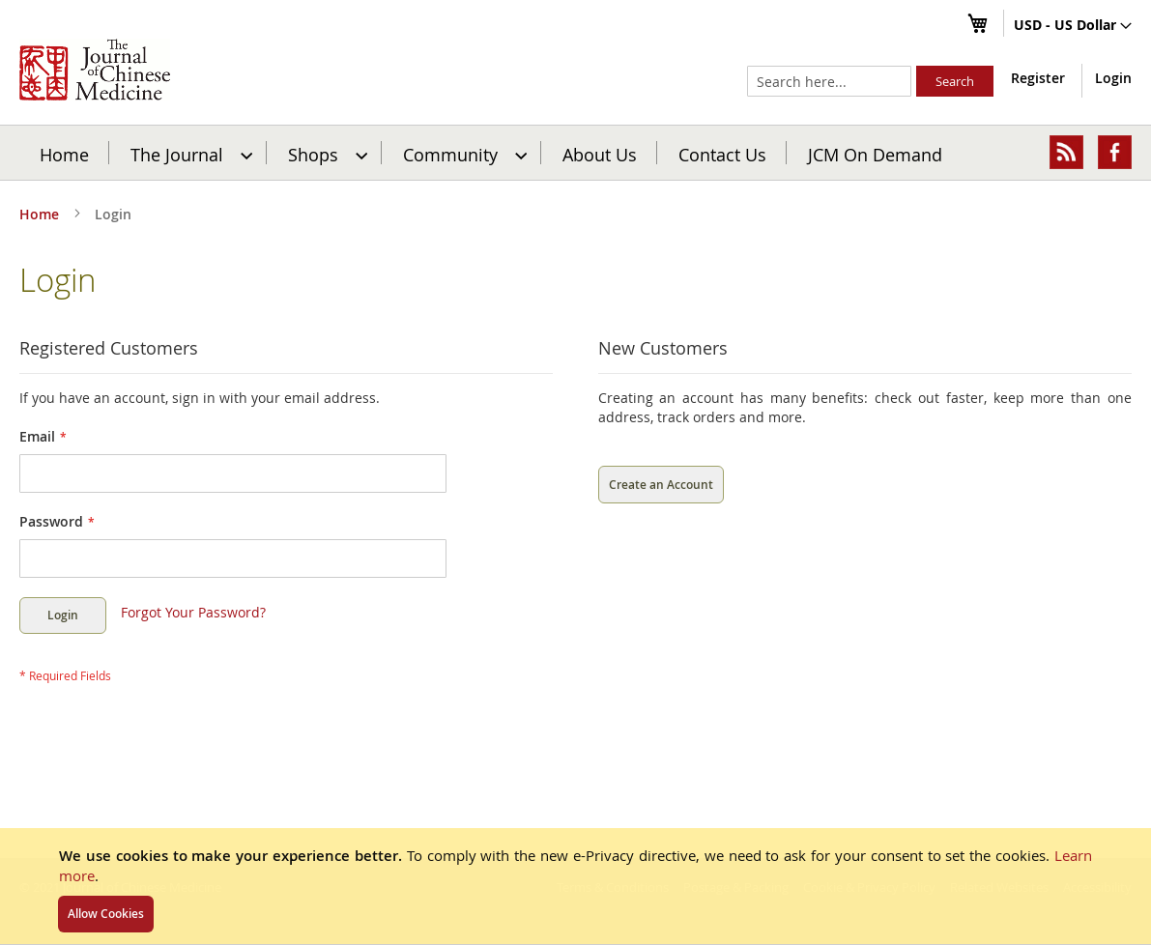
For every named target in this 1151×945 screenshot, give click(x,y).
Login (1113, 78)
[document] (575, 886)
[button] (1073, 26)
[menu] (575, 153)
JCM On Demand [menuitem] (875, 153)
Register (1038, 78)
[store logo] (94, 69)
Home (64, 153)
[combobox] (829, 81)
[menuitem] (189, 152)
